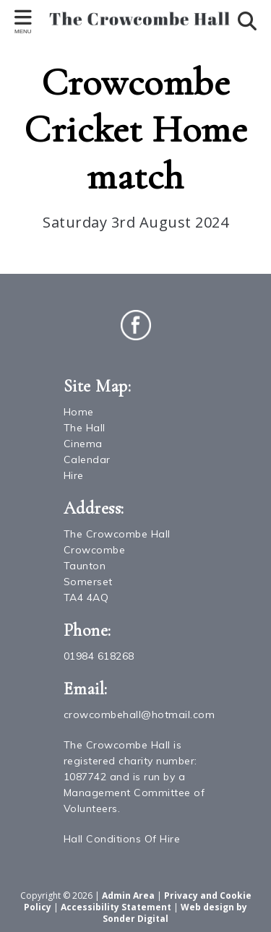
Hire (74, 475)
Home (79, 411)
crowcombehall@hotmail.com (139, 714)
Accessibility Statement (116, 907)
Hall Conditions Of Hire (122, 838)
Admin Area (128, 895)
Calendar (87, 459)
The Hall (85, 427)
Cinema (83, 443)
